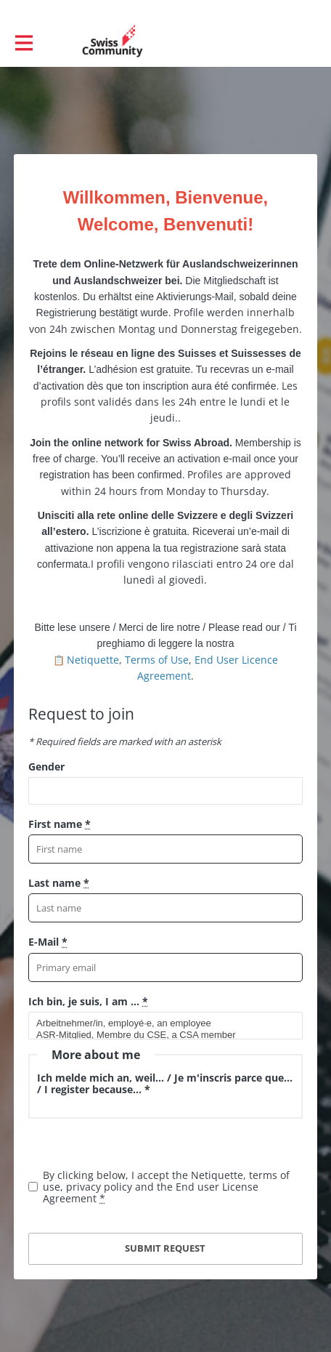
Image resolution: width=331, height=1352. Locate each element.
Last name (58, 883)
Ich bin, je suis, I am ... (88, 1001)
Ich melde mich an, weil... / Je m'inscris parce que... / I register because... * (165, 1083)
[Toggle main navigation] (23, 41)
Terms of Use (157, 660)
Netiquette (93, 660)
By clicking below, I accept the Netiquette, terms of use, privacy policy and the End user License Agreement (166, 1187)
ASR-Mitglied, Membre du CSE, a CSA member (159, 1035)
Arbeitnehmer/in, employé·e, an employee (159, 1023)
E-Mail (48, 942)
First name (59, 824)
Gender (46, 766)
